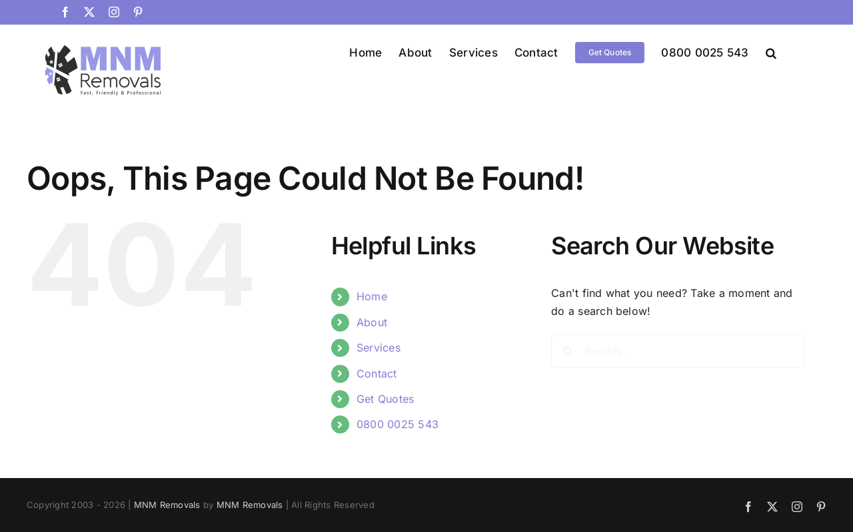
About (372, 322)
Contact (377, 373)
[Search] (567, 351)
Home (372, 296)
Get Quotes (385, 398)
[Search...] (677, 351)
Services (379, 347)
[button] (771, 53)
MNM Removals (167, 504)
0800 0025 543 (397, 424)
